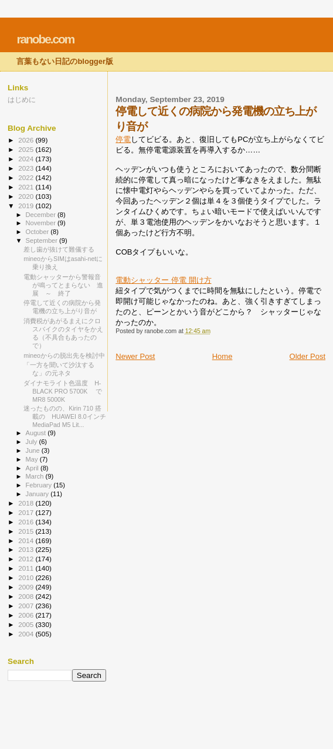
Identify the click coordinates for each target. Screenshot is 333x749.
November (41, 222)
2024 (26, 158)
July (32, 441)
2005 (26, 624)
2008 (26, 596)
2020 (26, 196)
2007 (26, 605)
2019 (26, 205)
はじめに (22, 99)
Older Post (307, 356)
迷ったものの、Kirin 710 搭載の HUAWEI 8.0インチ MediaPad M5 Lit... (64, 416)
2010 (26, 577)
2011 (26, 568)
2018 (26, 503)
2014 (26, 540)
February (40, 485)
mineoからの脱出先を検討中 (64, 355)
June (34, 450)
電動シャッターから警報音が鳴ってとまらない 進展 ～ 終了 (63, 285)
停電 (123, 139)
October (38, 231)
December (41, 214)
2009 (26, 587)
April (33, 468)
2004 (26, 634)
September (43, 240)
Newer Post (135, 356)
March (36, 476)
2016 (26, 522)
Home (222, 356)
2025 (26, 149)
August (37, 432)
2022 (26, 177)
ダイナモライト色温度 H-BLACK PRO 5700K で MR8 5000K (65, 391)
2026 (26, 140)
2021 (26, 187)
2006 (26, 615)
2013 (26, 549)
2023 (26, 168)
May (33, 459)
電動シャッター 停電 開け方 (163, 280)
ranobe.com (45, 39)
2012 (26, 558)
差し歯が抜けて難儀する (58, 249)
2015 (26, 531)
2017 (26, 512)
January (38, 493)
